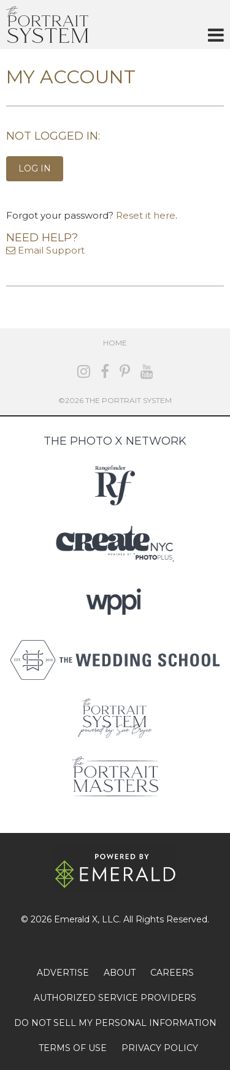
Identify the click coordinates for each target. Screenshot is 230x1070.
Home (115, 342)
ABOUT (120, 972)
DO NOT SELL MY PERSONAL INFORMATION (115, 1022)
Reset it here (145, 215)
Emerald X (76, 919)
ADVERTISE (63, 972)
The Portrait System (47, 24)
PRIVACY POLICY (159, 1047)
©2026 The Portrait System (115, 400)
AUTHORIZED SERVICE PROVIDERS (115, 997)
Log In (34, 168)
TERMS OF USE (73, 1047)
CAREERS (172, 972)
